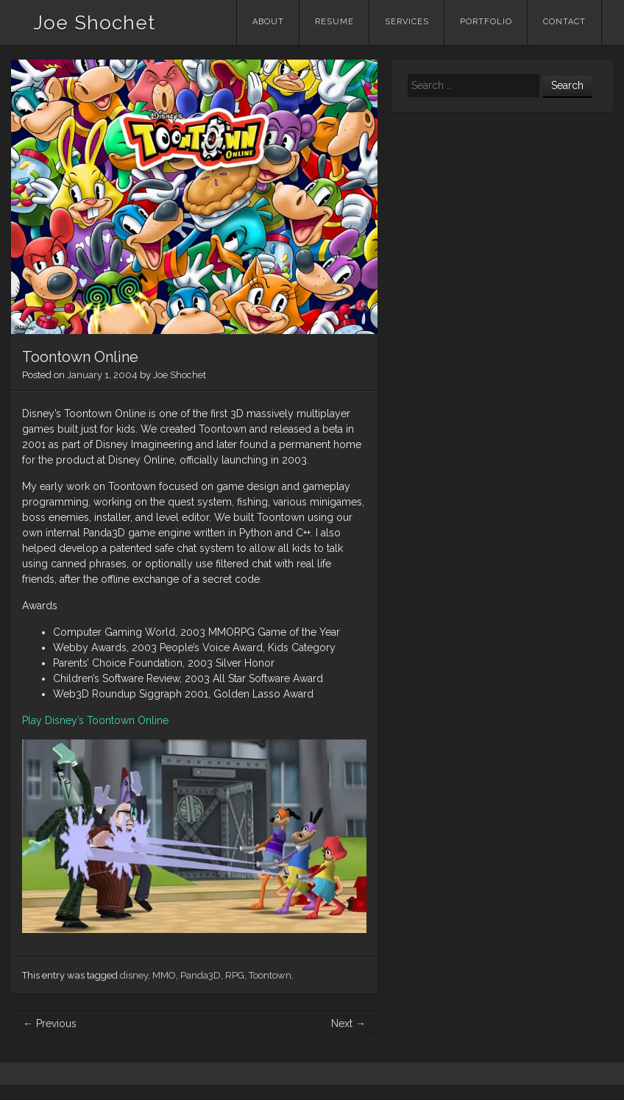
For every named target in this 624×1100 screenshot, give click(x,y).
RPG (234, 975)
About (268, 21)
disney (134, 975)
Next (348, 1023)
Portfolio (486, 21)
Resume (334, 21)
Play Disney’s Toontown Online (95, 720)
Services (407, 21)
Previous (50, 1023)
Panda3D (200, 975)
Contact (564, 21)
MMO (164, 975)
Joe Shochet (94, 23)
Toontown (270, 975)
